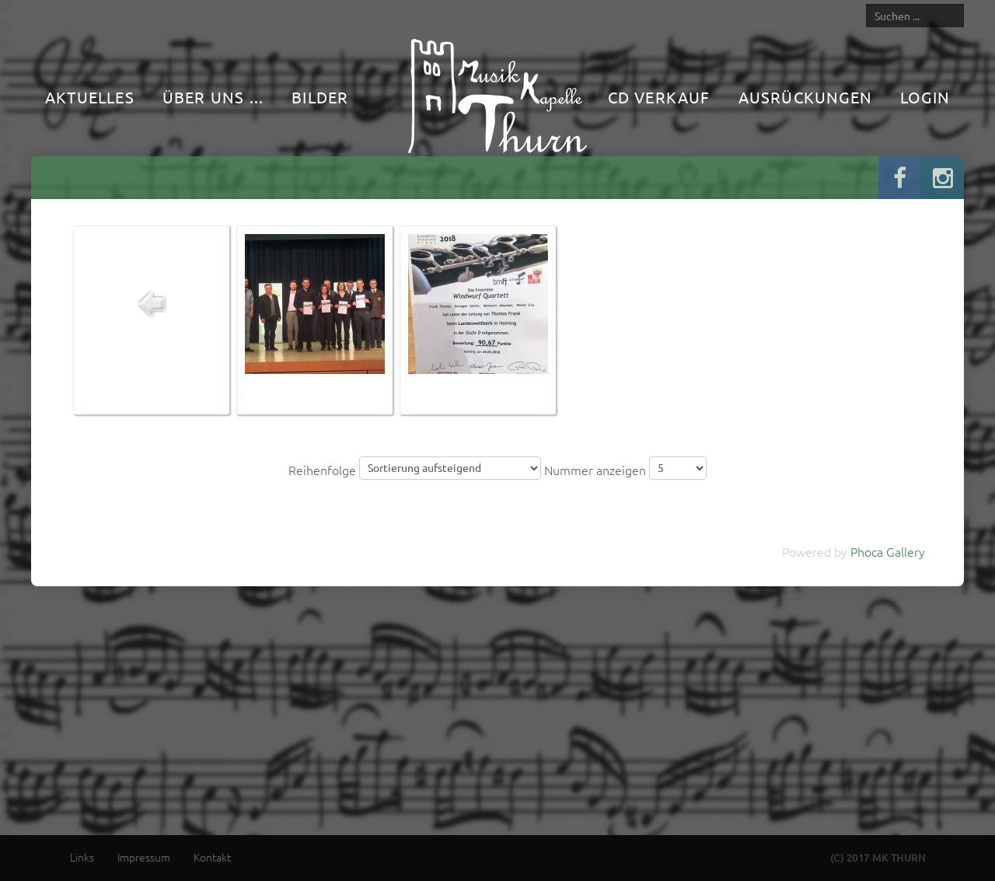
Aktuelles (89, 97)
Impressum (143, 857)
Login (925, 97)
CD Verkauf (659, 97)
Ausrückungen (805, 97)
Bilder (320, 97)
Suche (866, 3)
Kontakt (212, 857)
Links (82, 857)
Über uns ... (213, 97)
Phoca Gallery (887, 551)
